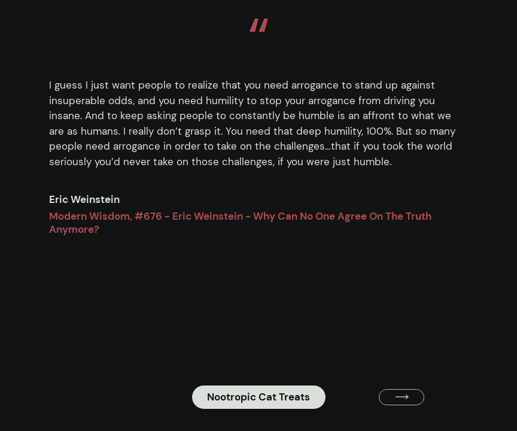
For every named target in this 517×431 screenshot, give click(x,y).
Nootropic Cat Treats (258, 396)
